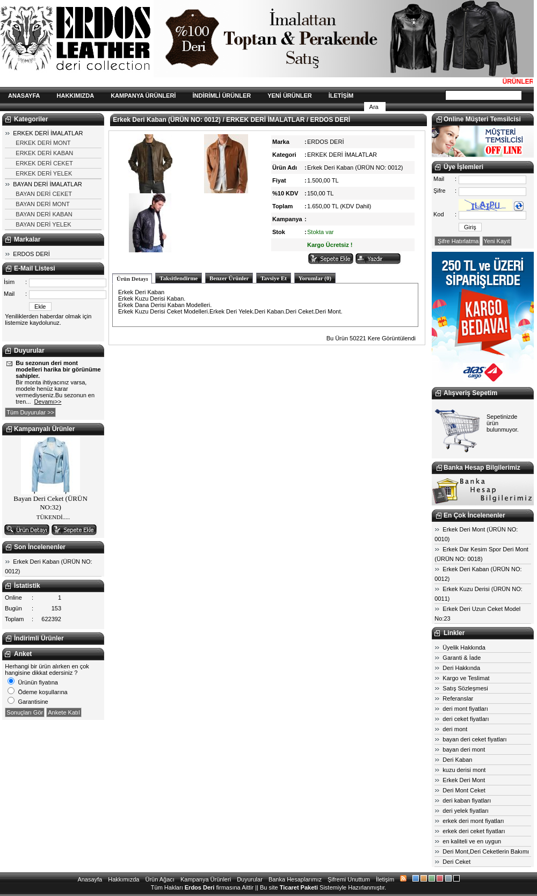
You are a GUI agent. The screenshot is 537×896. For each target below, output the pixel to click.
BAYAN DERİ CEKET (44, 194)
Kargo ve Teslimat (465, 678)
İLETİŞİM (341, 95)
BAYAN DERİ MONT (42, 204)
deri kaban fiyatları (466, 800)
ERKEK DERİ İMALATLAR (48, 133)
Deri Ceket (456, 861)
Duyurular (250, 879)
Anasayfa (89, 879)
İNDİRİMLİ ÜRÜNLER (221, 95)
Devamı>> (48, 401)
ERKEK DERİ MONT (43, 143)
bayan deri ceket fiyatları (474, 739)
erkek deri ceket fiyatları (473, 831)
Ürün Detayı (132, 278)
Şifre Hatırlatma (457, 241)
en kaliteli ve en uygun (471, 841)
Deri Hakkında (461, 668)
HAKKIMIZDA (76, 95)
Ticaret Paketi (299, 887)
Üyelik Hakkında (463, 647)
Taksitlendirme (178, 278)
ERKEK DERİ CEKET (44, 163)
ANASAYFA (24, 95)
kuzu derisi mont (463, 770)
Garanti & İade (461, 657)
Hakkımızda (123, 879)
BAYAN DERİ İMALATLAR (47, 184)
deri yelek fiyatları (465, 810)
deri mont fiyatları (465, 708)
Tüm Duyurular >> (30, 412)
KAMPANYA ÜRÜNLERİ (143, 95)
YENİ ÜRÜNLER (289, 95)
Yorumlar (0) (315, 278)
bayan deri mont (463, 749)
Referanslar (457, 698)
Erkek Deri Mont (463, 780)
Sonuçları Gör (24, 712)
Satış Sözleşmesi (465, 688)
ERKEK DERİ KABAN (44, 153)
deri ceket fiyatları (465, 719)
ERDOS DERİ (31, 254)
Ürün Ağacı (159, 879)
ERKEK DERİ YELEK (44, 173)
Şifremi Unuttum (349, 879)
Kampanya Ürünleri (205, 879)
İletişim (385, 879)
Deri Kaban (457, 759)
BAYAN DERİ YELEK (43, 224)
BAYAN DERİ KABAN (44, 214)
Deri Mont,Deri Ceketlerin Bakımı (485, 851)
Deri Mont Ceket (463, 790)
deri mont (454, 729)
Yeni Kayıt (497, 241)
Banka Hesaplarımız (295, 879)
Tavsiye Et (273, 278)
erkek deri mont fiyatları (473, 821)
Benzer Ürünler (229, 278)
